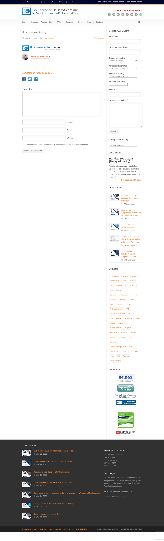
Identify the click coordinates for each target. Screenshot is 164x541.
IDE (60, 529)
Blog (89, 22)
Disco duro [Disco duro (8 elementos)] (131, 285)
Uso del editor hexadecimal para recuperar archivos (128, 254)
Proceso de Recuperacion (41, 22)
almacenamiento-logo (35, 32)
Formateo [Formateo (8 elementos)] (122, 300)
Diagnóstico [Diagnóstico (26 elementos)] (120, 285)
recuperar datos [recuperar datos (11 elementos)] (115, 328)
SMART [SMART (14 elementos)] (113, 337)
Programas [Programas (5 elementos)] (128, 318)
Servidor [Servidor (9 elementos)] (133, 332)
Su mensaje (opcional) (125, 113)
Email (69, 130)
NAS (45, 529)
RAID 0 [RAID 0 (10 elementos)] (112, 323)
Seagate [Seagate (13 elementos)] (124, 332)
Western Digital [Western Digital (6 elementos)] (115, 361)
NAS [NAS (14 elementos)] (127, 309)
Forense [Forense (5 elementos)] (113, 300)
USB (68, 529)
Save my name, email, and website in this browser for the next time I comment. (57, 145)
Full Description (127, 180)
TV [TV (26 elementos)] (131, 351)
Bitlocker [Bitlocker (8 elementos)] (134, 276)
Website (70, 138)
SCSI (73, 529)
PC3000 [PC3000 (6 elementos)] (131, 314)
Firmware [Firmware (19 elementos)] (135, 295)
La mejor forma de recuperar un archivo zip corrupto (54, 503)
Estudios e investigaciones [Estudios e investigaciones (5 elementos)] (119, 295)
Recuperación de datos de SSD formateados (51, 472)
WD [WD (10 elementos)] (118, 356)
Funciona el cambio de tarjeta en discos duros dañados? (130, 198)
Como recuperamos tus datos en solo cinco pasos (53, 482)
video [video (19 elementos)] (137, 351)
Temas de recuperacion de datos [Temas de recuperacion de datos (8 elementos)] (121, 347)
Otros (80, 22)
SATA (64, 529)
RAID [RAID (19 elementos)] (138, 318)
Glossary (138, 180)
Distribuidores (72, 2)
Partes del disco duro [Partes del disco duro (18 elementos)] (117, 314)
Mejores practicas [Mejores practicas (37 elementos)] (116, 309)
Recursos (69, 22)
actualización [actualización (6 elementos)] (114, 276)
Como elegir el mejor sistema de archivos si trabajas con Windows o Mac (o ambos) (67, 493)
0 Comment (100, 38)
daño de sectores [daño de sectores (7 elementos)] (128, 281)
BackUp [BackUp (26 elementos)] (125, 276)
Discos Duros (53, 529)
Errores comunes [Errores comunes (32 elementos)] (116, 290)
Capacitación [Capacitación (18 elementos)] (114, 281)
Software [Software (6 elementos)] (122, 337)
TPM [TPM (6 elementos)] (124, 351)
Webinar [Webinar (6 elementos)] (126, 356)
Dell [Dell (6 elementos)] (111, 285)
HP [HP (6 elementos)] (130, 304)
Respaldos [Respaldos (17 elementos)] (113, 332)
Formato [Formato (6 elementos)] (132, 300)
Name (69, 122)
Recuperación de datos (29, 529)
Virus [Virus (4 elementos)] (112, 356)
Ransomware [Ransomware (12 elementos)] (123, 323)
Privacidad (62, 2)
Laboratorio (46, 2)
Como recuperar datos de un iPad (47, 514)
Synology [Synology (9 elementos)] (113, 342)
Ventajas (37, 2)
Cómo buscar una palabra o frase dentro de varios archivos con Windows (131, 239)
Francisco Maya (50, 38)
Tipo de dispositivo (125, 59)
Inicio (23, 2)
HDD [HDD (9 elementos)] (112, 304)
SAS (77, 529)
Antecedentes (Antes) (125, 67)
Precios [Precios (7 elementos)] (118, 318)
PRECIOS (83, 529)
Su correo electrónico (125, 50)
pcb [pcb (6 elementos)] (111, 318)
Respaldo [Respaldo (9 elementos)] (128, 328)
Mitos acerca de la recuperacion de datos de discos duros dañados (131, 213)
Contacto (81, 2)
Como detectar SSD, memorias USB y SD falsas (53, 461)
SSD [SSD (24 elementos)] (130, 337)
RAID (59, 22)
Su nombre (125, 40)
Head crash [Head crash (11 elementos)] (121, 304)
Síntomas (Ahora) (125, 75)
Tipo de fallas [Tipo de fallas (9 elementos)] (114, 351)
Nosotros (30, 2)
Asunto (125, 93)
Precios (54, 2)
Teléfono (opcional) (118, 82)
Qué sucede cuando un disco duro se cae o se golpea (55, 451)
